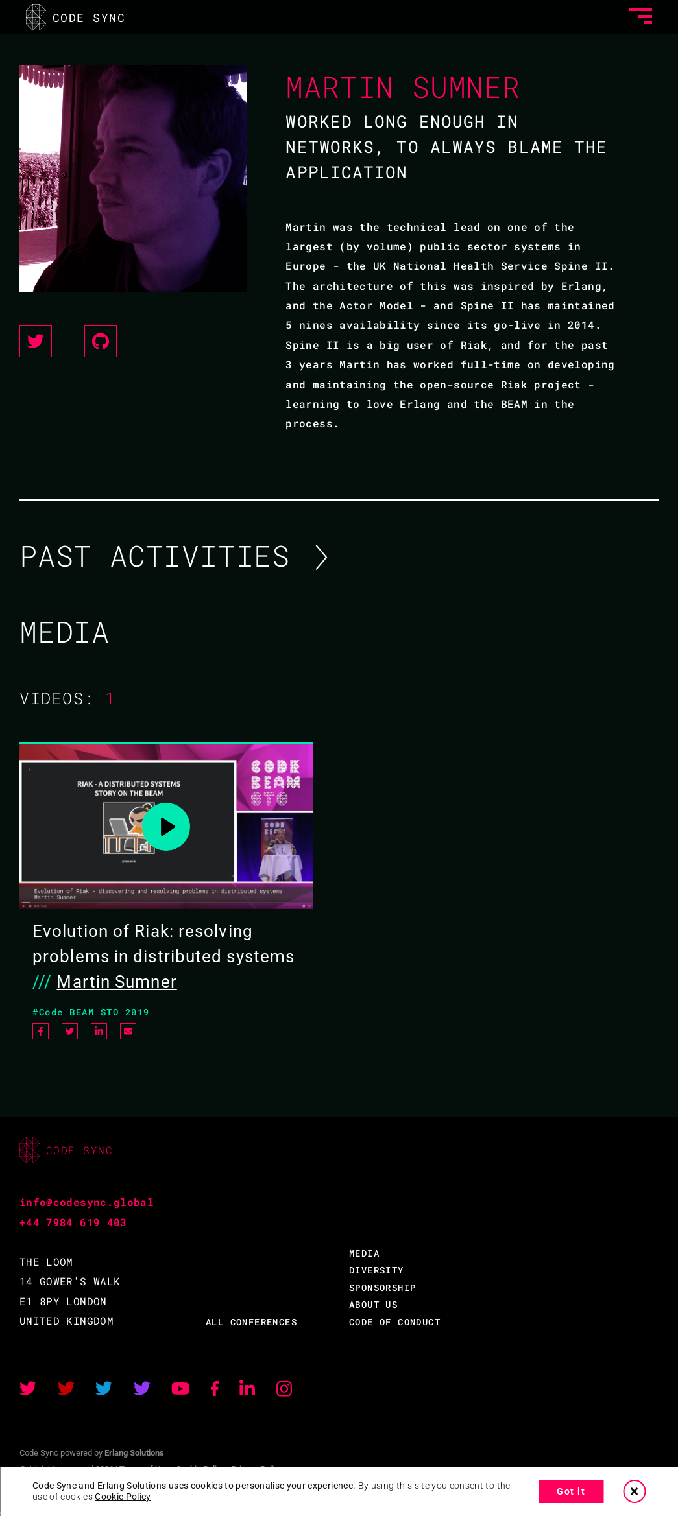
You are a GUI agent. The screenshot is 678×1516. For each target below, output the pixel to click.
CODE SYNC (75, 17)
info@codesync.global (86, 1202)
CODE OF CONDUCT (395, 1322)
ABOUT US (373, 1304)
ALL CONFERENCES (251, 1322)
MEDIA (364, 1253)
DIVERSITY (376, 1270)
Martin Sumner (116, 981)
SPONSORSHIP (382, 1287)
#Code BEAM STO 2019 (91, 1012)
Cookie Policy (123, 1496)
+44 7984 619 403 (73, 1222)
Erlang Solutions (134, 1453)
